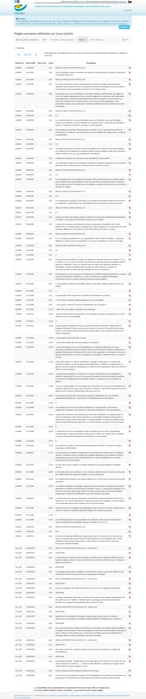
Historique (19, 48)
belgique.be (123, 1)
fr (18, 2)
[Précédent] (19, 55)
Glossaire (128, 10)
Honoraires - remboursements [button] (62, 40)
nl (15, 2)
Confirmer (124, 27)
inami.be (81, 1)
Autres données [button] (97, 40)
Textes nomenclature (98, 695)
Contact (72, 695)
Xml (125, 40)
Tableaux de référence (114, 695)
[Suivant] (36, 55)
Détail (44, 40)
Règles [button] (82, 40)
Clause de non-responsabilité (59, 695)
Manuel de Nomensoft (83, 695)
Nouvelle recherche (27, 40)
